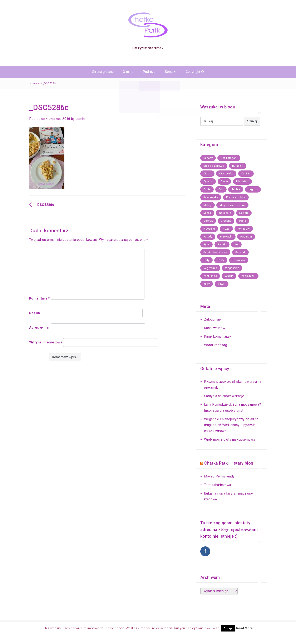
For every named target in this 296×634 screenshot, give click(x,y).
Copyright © (195, 72)
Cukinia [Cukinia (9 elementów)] (246, 173)
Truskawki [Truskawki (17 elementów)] (238, 260)
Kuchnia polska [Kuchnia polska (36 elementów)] (236, 197)
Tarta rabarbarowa (217, 484)
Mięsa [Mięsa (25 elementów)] (207, 212)
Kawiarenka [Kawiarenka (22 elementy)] (210, 197)
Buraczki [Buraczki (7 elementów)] (237, 165)
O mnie (128, 72)
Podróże (149, 72)
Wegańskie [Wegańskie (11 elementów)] (232, 268)
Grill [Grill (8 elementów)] (220, 189)
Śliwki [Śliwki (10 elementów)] (221, 283)
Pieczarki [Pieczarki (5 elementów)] (209, 228)
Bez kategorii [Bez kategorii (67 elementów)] (229, 157)
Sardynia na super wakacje (224, 396)
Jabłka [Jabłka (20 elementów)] (235, 189)
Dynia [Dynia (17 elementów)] (207, 189)
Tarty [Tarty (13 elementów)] (206, 260)
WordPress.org (215, 345)
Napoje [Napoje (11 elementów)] (243, 212)
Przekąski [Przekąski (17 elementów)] (226, 236)
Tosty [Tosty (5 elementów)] (220, 260)
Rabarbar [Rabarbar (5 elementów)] (246, 236)
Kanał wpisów (214, 328)
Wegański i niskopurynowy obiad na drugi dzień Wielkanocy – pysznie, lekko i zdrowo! (231, 425)
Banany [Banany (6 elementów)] (208, 157)
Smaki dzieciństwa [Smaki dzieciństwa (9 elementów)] (215, 252)
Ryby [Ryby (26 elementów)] (206, 244)
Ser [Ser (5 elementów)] (236, 244)
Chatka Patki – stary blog (228, 463)
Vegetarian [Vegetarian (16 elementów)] (210, 268)
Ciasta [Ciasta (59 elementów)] (207, 173)
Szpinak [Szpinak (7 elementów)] (240, 252)
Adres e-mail (39, 327)
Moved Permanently (219, 476)
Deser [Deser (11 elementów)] (224, 181)
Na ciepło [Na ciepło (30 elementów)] (225, 212)
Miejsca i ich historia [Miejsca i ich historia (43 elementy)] (232, 205)
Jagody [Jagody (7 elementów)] (253, 189)
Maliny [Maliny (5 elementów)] (207, 205)
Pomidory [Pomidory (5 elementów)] (244, 228)
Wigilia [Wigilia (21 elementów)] (229, 275)
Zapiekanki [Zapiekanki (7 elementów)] (248, 275)
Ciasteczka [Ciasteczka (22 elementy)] (226, 173)
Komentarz (39, 298)
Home (33, 83)
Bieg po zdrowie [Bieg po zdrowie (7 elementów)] (213, 165)
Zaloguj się (212, 319)
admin (80, 119)
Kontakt (170, 72)
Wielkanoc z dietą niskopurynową (229, 439)
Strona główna (103, 72)
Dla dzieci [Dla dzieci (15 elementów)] (242, 181)
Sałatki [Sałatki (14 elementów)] (222, 244)
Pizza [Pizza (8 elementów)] (226, 228)
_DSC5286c (44, 205)
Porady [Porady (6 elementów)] (207, 236)
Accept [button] (228, 628)
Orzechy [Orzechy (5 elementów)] (226, 220)
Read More (244, 628)
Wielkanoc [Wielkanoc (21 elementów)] (210, 275)
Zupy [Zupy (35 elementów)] (206, 283)
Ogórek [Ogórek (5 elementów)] (208, 220)
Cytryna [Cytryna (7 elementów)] (208, 181)
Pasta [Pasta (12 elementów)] (242, 220)
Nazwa (34, 313)
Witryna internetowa (45, 342)
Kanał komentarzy (217, 336)
